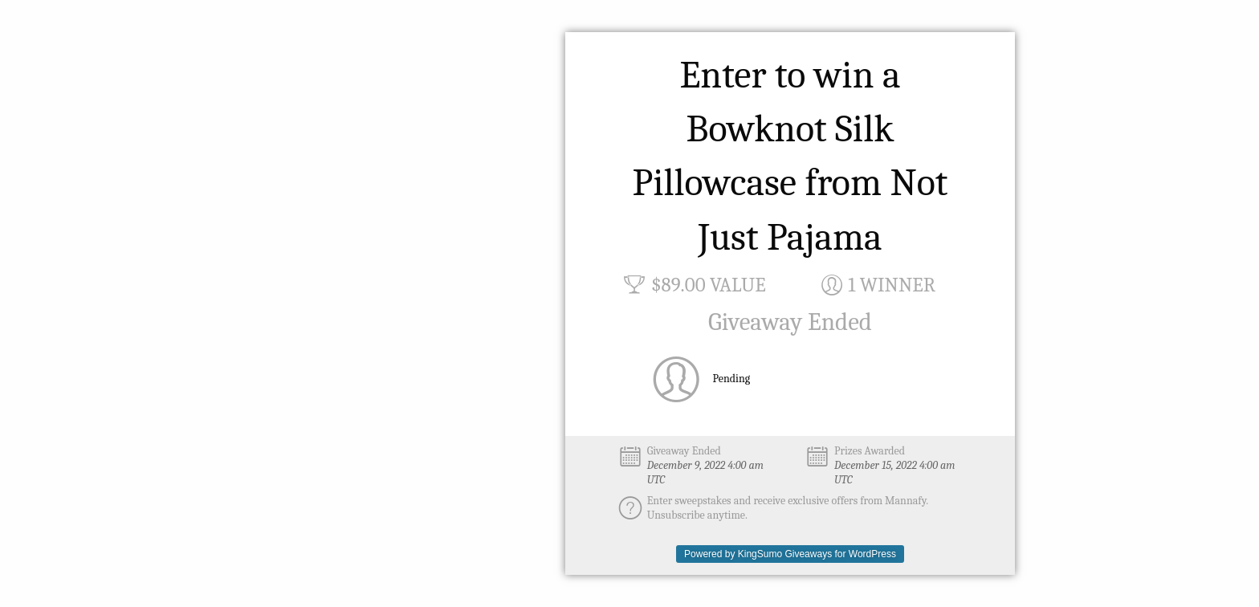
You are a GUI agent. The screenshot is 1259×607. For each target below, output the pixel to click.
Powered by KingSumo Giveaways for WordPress (790, 554)
